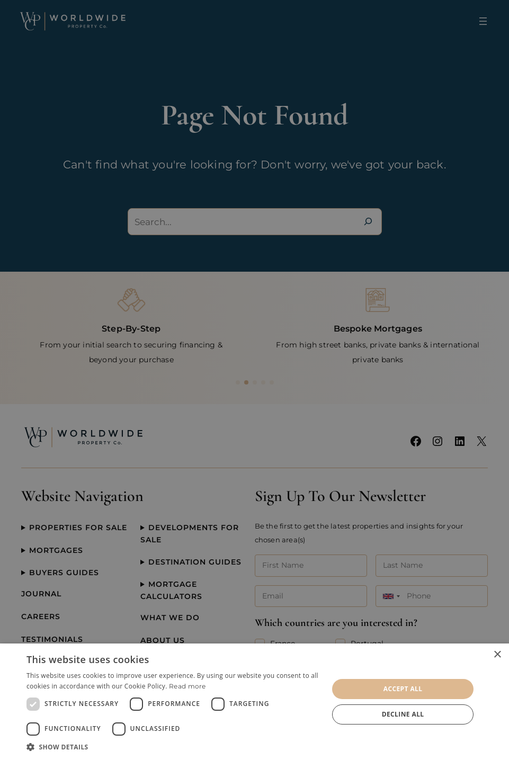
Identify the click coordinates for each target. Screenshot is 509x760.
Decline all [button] (403, 714)
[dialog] (254, 701)
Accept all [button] (403, 688)
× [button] (497, 655)
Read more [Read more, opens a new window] (187, 686)
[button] (172, 746)
